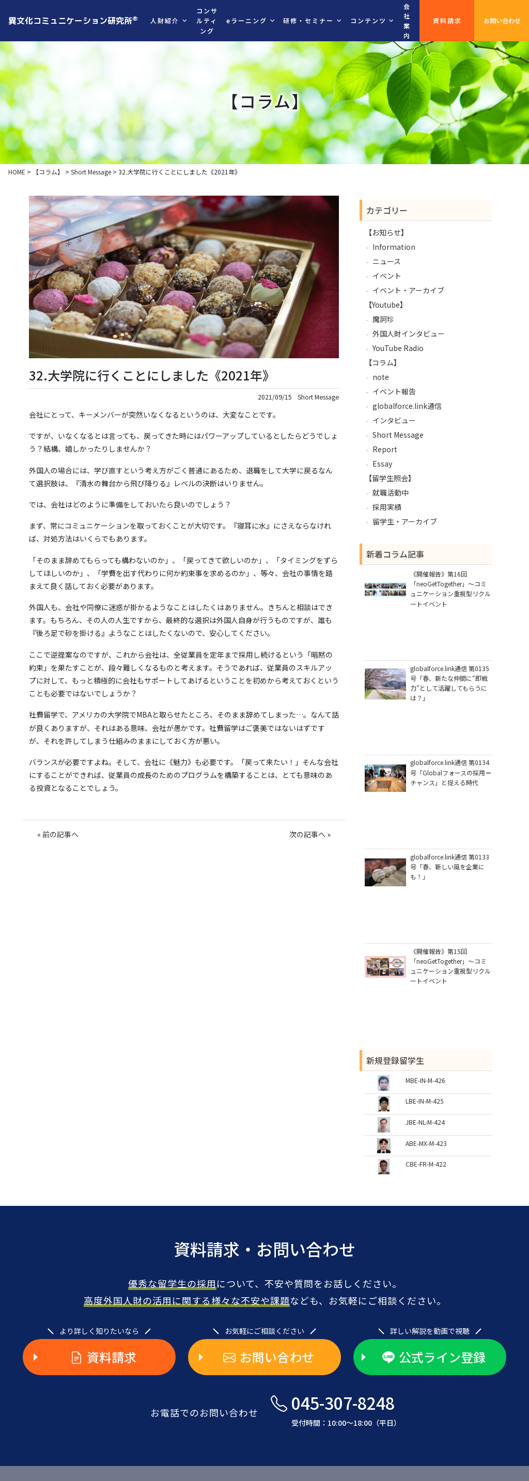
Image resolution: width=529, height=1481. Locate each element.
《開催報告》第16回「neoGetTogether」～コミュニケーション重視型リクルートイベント (450, 588)
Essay (382, 463)
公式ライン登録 (434, 1357)
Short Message (318, 397)
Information (393, 247)
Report (384, 449)
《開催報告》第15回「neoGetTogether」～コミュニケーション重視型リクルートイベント (450, 966)
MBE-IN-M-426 (425, 1080)
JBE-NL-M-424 (425, 1122)
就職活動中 (390, 492)
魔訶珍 (383, 319)
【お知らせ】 (386, 232)
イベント (386, 275)
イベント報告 (394, 391)
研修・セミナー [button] (308, 20)
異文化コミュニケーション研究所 (73, 20)
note (380, 377)
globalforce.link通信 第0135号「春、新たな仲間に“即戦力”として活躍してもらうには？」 (449, 683)
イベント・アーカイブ (408, 290)
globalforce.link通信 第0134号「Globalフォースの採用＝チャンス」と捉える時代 (450, 772)
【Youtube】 (386, 304)
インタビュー (394, 420)
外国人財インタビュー (408, 333)
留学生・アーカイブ (404, 521)
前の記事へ (60, 834)
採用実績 (386, 507)
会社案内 (407, 21)
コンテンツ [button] (368, 20)
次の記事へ (307, 834)
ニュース (386, 261)
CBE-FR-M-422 (426, 1163)
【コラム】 (383, 362)
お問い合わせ (502, 20)
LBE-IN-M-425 (425, 1100)
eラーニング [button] (246, 20)
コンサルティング (207, 20)
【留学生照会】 (390, 478)
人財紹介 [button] (164, 20)
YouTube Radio (398, 348)
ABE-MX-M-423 (426, 1143)
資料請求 (447, 20)
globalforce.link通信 (407, 406)
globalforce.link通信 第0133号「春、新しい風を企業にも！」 (449, 866)
